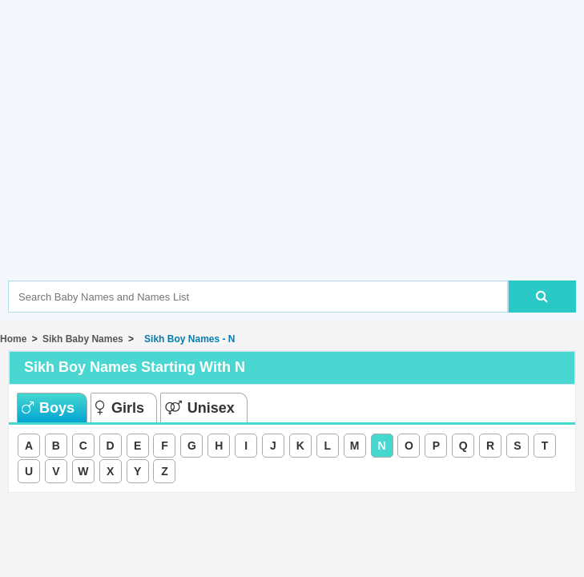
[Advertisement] (296, 164)
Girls (119, 408)
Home (13, 339)
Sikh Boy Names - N (187, 339)
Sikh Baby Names (82, 339)
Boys (48, 408)
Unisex (200, 408)
